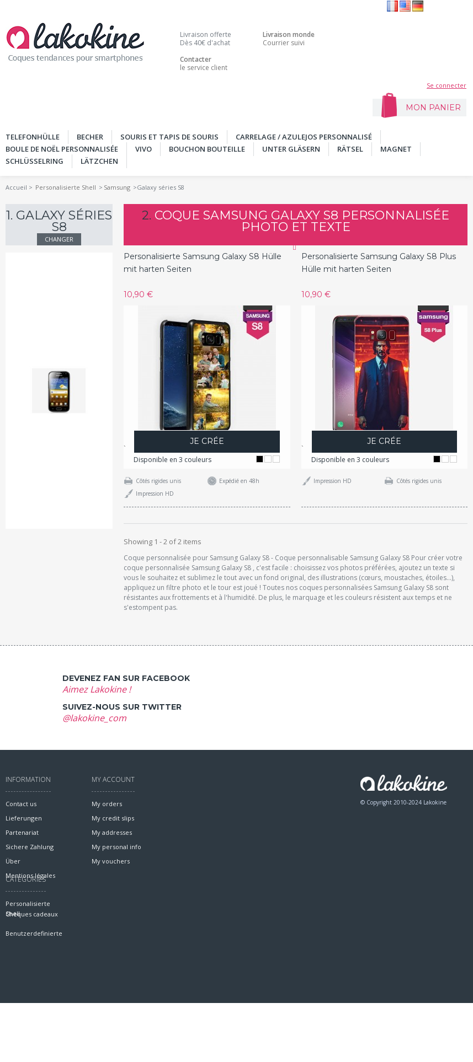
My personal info (116, 847)
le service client (203, 63)
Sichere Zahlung (30, 847)
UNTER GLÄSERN (291, 149)
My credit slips (113, 818)
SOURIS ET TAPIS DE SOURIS (169, 137)
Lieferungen (24, 818)
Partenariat (22, 832)
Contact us (21, 804)
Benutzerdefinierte (34, 992)
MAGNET (396, 149)
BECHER (90, 137)
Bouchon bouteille (207, 149)
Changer (59, 239)
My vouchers (111, 861)
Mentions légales (30, 875)
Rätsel (350, 149)
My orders (107, 804)
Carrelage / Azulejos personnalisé (304, 137)
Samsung (117, 187)
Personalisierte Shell (65, 187)
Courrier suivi (289, 38)
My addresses (112, 832)
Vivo (143, 149)
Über (13, 861)
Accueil (16, 187)
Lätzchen (99, 161)
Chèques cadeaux (32, 973)
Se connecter (446, 85)
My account (113, 779)
